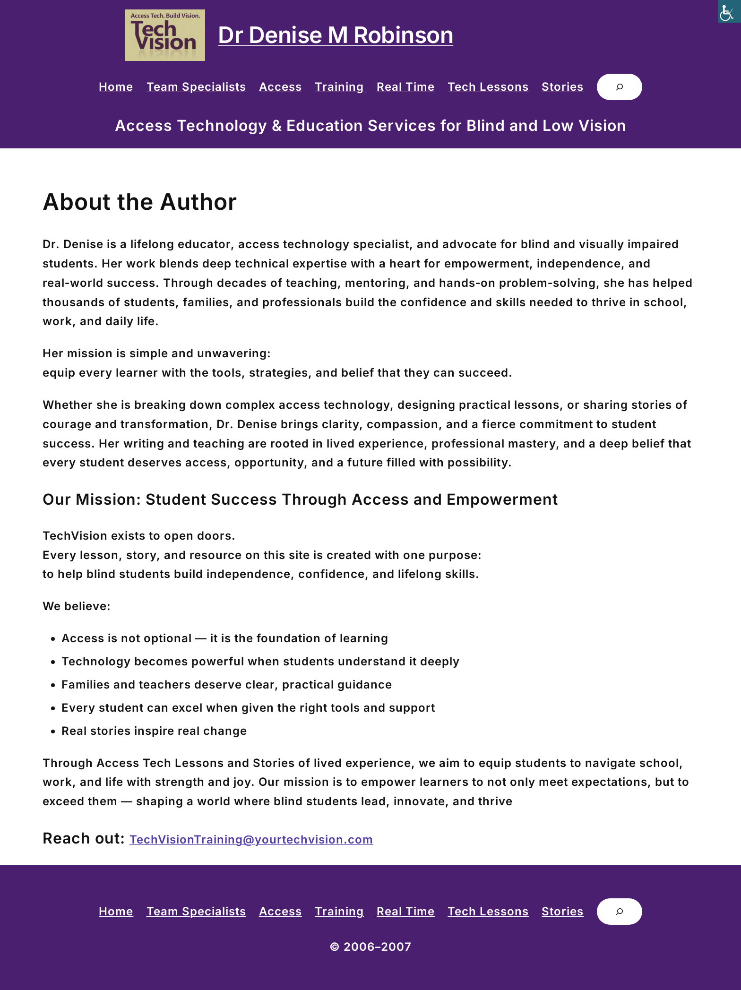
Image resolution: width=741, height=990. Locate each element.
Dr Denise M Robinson (335, 35)
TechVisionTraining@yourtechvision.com (251, 839)
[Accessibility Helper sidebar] (729, 11)
